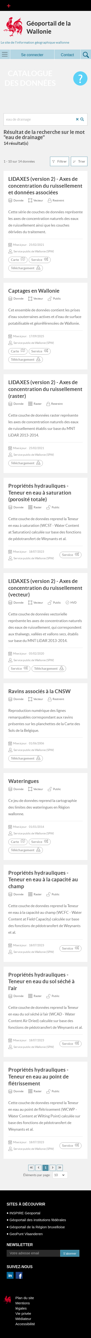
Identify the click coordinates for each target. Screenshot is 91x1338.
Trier (79, 161)
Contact (67, 55)
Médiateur (23, 1319)
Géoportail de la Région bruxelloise (37, 1227)
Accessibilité (25, 1324)
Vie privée (23, 1313)
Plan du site (24, 1298)
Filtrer (59, 161)
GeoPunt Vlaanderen (26, 1234)
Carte (18, 259)
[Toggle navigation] (9, 5)
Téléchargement (25, 268)
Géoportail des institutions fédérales (37, 1220)
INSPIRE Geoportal (24, 1213)
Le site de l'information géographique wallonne (35, 42)
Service (39, 259)
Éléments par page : (37, 1175)
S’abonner (69, 1253)
